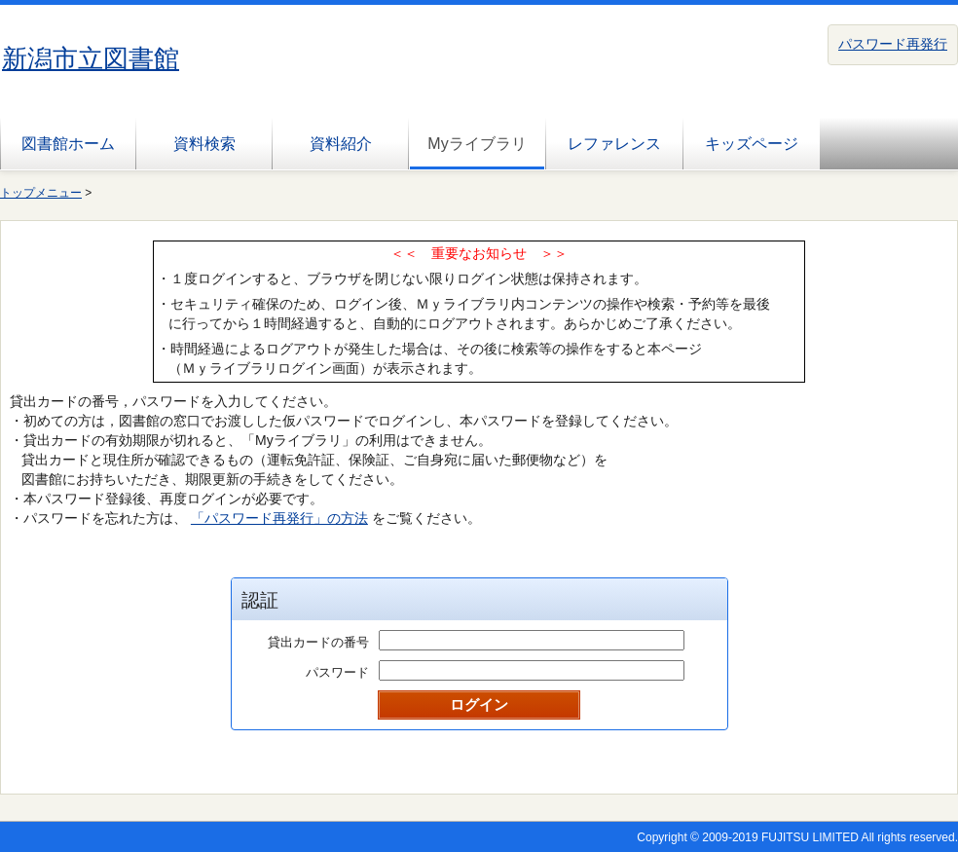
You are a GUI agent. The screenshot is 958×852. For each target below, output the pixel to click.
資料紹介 (341, 143)
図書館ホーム (68, 143)
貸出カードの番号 (318, 642)
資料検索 (204, 143)
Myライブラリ (476, 143)
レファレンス (614, 143)
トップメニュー (41, 193)
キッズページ (751, 143)
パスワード (337, 672)
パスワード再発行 (892, 44)
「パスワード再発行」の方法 (279, 518)
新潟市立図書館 (90, 58)
